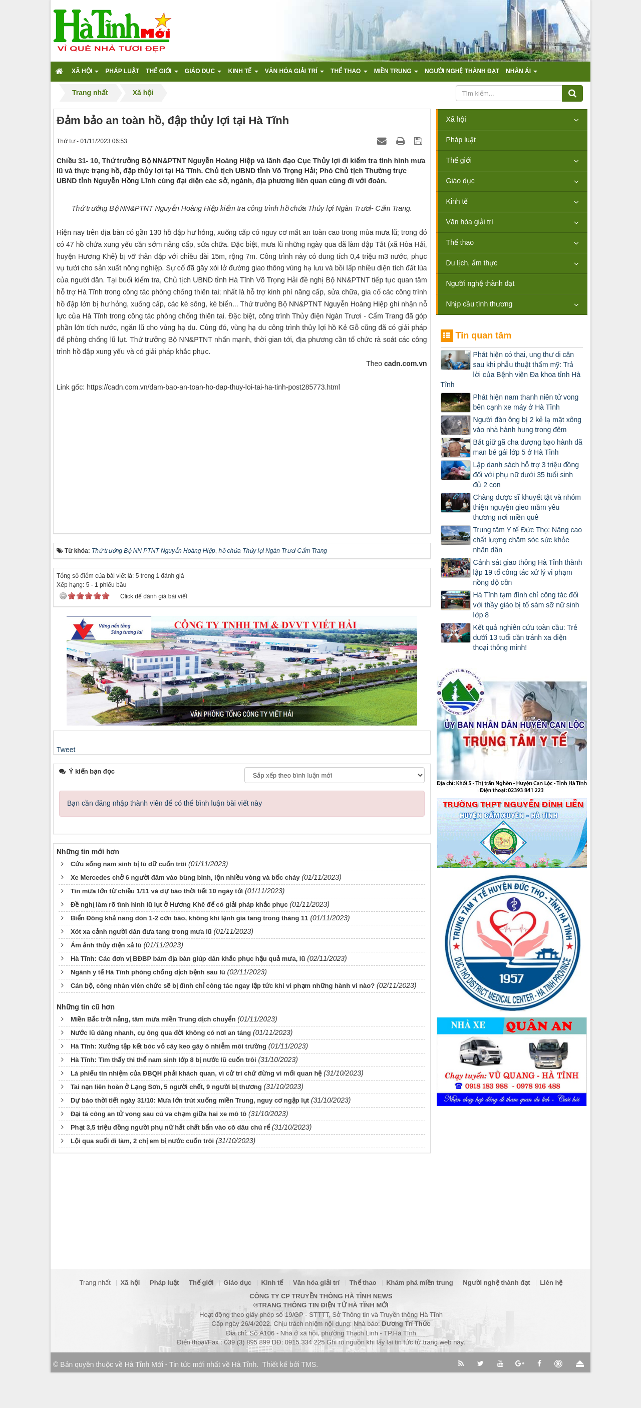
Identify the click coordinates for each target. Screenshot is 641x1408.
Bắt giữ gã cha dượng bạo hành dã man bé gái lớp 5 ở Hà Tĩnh (527, 447)
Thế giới (459, 160)
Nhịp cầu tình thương (479, 304)
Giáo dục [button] (203, 74)
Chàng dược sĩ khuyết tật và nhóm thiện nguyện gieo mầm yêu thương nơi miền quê (527, 507)
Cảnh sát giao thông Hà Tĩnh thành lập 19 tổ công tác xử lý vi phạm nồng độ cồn (527, 572)
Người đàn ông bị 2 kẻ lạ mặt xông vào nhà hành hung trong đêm (527, 425)
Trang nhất (95, 1318)
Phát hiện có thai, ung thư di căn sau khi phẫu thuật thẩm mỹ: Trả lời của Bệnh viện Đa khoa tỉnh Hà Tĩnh (511, 369)
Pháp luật (461, 140)
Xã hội (456, 119)
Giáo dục (460, 181)
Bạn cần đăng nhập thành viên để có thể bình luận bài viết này (164, 946)
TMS (308, 1400)
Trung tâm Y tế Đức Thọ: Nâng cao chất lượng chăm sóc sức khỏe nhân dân (527, 540)
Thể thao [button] (349, 74)
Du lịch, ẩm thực (472, 263)
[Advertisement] (242, 598)
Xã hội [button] (85, 74)
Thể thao (460, 242)
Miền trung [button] (396, 74)
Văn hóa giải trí (469, 222)
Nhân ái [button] (521, 74)
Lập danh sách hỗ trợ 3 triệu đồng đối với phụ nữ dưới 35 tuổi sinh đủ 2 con (526, 475)
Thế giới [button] (162, 74)
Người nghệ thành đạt (480, 283)
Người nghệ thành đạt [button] (462, 71)
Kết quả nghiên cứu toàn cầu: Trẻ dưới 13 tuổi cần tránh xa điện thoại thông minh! (525, 637)
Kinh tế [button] (243, 74)
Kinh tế (457, 201)
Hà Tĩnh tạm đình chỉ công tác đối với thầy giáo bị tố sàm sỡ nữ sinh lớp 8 (526, 605)
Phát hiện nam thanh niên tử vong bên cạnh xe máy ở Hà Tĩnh (526, 402)
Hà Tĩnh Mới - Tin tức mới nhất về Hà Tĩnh (190, 1400)
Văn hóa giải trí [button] (294, 74)
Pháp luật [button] (122, 71)
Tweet (66, 892)
